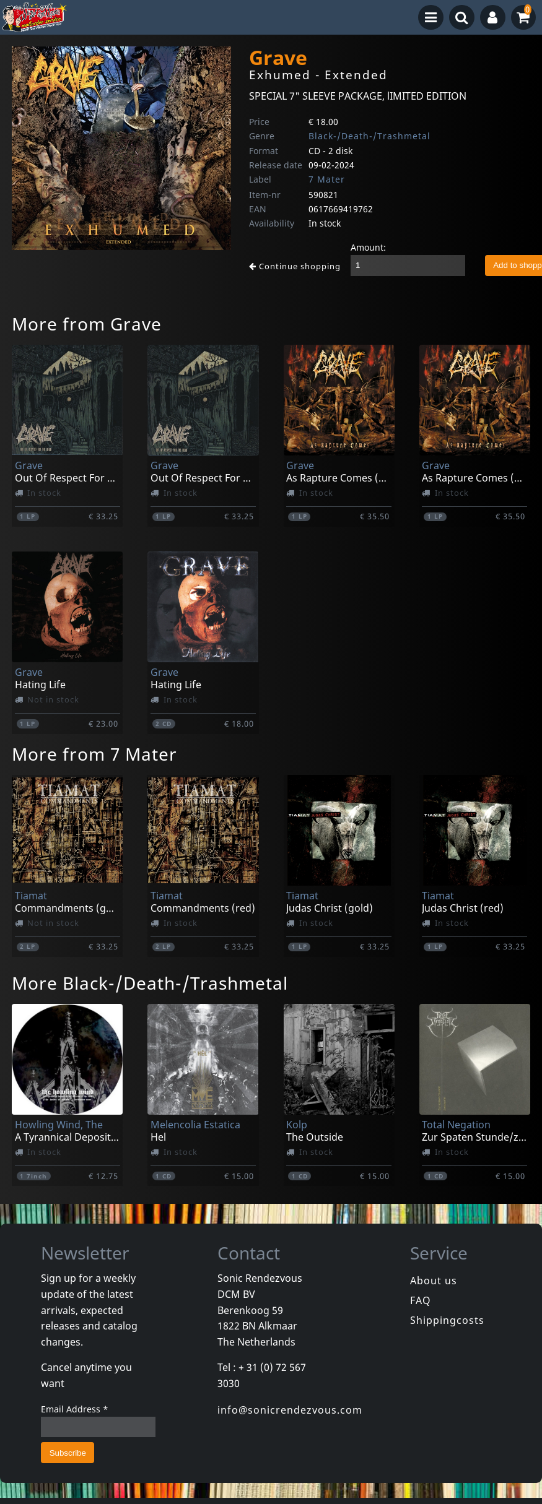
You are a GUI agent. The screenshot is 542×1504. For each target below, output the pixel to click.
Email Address (74, 1409)
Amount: (368, 247)
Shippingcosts (447, 1320)
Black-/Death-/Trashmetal (369, 136)
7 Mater (326, 179)
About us (433, 1280)
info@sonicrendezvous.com (289, 1410)
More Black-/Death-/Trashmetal (150, 983)
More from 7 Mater (94, 754)
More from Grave (87, 323)
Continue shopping (295, 266)
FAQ (420, 1300)
